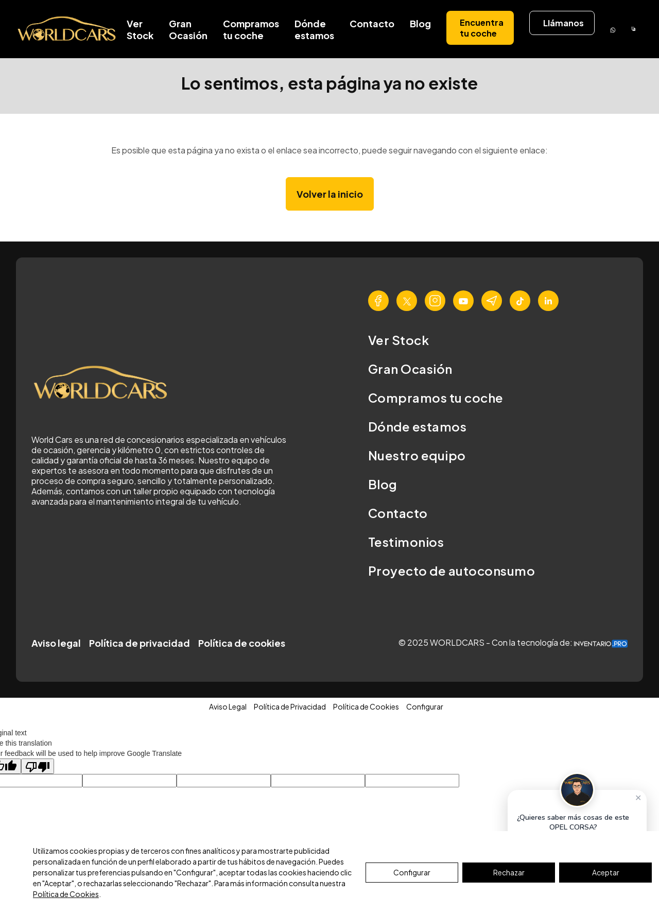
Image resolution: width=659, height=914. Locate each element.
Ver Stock (140, 29)
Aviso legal (56, 643)
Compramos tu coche (251, 29)
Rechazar (509, 872)
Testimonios (406, 541)
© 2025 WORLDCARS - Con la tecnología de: (513, 642)
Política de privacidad (139, 643)
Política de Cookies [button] (366, 706)
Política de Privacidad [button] (290, 706)
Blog (420, 23)
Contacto (372, 23)
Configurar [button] (424, 706)
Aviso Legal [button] (228, 706)
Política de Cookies (66, 894)
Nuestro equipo (417, 455)
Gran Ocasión (188, 29)
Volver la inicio (330, 194)
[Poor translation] (37, 766)
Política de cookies (241, 643)
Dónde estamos (314, 29)
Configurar (411, 872)
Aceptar (605, 872)
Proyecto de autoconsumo (451, 570)
